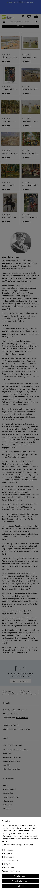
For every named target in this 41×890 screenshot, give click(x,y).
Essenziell (10, 850)
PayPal (8, 864)
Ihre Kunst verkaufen (11, 769)
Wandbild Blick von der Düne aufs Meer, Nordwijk (10, 55)
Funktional (10, 867)
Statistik (9, 853)
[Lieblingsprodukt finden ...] (20, 22)
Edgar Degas (7, 549)
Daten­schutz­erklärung (12, 845)
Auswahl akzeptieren (20, 881)
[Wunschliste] (29, 16)
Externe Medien (12, 860)
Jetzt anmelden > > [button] (20, 681)
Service (6, 738)
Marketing (10, 857)
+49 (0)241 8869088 (12, 725)
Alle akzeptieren (20, 876)
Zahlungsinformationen (12, 745)
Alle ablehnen (20, 886)
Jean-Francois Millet (19, 507)
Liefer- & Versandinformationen (15, 749)
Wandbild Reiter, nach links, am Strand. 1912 (10, 215)
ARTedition (7, 805)
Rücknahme (8, 753)
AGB (5, 785)
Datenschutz (8, 793)
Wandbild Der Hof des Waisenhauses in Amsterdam (30, 183)
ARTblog (6, 765)
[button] (20, 26)
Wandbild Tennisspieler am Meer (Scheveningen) (30, 55)
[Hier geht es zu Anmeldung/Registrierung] (23, 16)
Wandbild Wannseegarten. (8, 183)
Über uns (7, 809)
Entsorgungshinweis (11, 797)
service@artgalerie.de (13, 714)
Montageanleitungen (11, 761)
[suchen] (36, 22)
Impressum (8, 801)
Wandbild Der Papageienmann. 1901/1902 (10, 87)
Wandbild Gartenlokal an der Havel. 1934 (30, 151)
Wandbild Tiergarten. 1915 (8, 119)
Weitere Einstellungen (11, 871)
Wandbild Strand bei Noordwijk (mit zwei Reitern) (10, 151)
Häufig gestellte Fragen (12, 757)
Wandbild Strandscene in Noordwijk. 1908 (30, 87)
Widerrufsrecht (9, 789)
